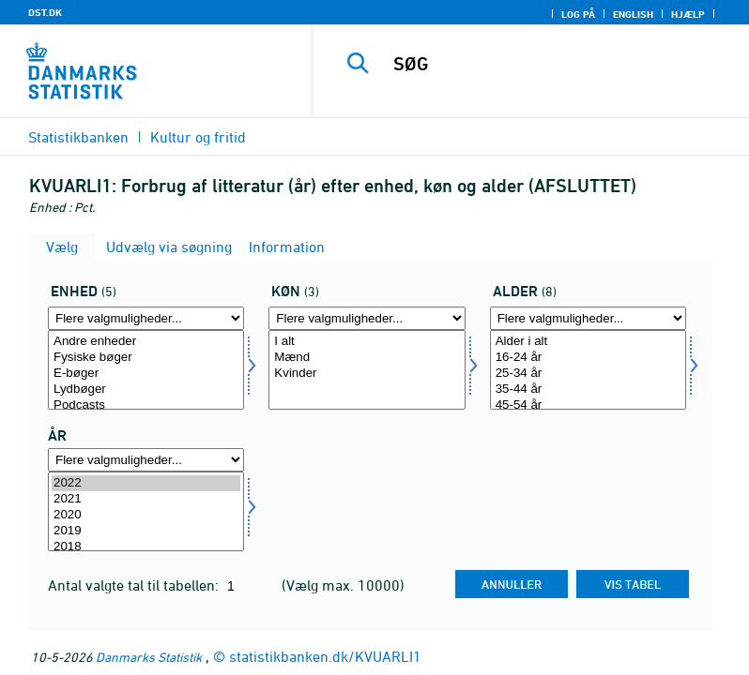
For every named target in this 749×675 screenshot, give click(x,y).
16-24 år (588, 358)
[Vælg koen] (366, 370)
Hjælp (688, 14)
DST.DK (45, 12)
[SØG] (558, 63)
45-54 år (588, 405)
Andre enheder (146, 342)
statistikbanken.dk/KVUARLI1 (325, 656)
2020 (146, 515)
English (633, 14)
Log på (578, 14)
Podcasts (146, 405)
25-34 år (588, 374)
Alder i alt (588, 342)
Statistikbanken (78, 136)
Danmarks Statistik (149, 657)
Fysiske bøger (146, 358)
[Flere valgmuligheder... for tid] (146, 460)
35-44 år (588, 390)
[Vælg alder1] (588, 370)
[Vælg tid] (146, 511)
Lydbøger (146, 390)
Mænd (366, 358)
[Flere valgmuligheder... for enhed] (146, 318)
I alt (366, 342)
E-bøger (146, 374)
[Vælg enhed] (146, 370)
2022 (146, 483)
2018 (146, 547)
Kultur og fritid (198, 136)
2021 (146, 499)
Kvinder (366, 374)
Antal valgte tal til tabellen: (135, 585)
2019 (146, 531)
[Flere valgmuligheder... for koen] (366, 318)
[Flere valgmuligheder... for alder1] (588, 318)
